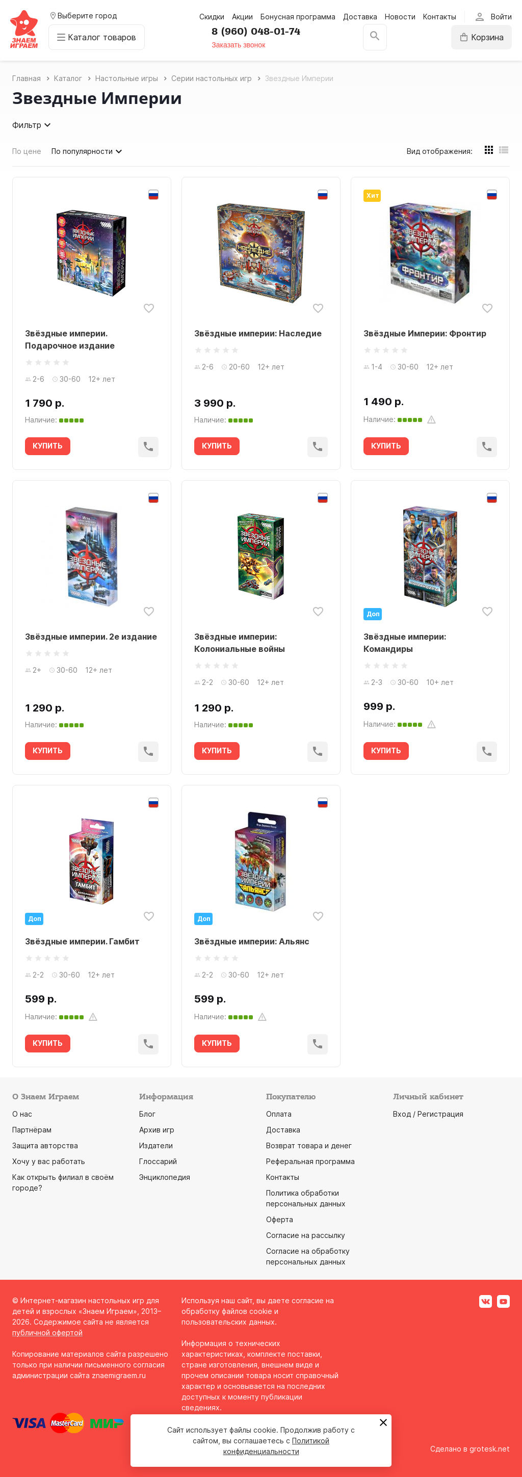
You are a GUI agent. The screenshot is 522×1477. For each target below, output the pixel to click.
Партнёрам (31, 1129)
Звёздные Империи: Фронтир (424, 333)
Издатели (156, 1145)
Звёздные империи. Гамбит (82, 941)
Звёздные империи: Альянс (251, 941)
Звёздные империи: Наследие (258, 333)
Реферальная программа (310, 1161)
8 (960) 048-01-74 (256, 31)
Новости (400, 16)
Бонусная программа (297, 16)
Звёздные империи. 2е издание (91, 636)
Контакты (439, 16)
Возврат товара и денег (309, 1145)
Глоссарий (158, 1161)
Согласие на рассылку (305, 1235)
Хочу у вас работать (48, 1161)
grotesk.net (489, 1448)
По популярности (88, 151)
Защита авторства (45, 1145)
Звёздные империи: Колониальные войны (239, 642)
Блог (147, 1114)
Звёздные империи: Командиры (404, 642)
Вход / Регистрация (428, 1114)
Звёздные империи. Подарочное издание (70, 339)
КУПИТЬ (48, 445)
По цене (26, 151)
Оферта (279, 1219)
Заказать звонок (238, 45)
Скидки (211, 16)
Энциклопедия (164, 1177)
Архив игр (156, 1129)
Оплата (279, 1114)
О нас (22, 1114)
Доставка (360, 16)
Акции (242, 16)
